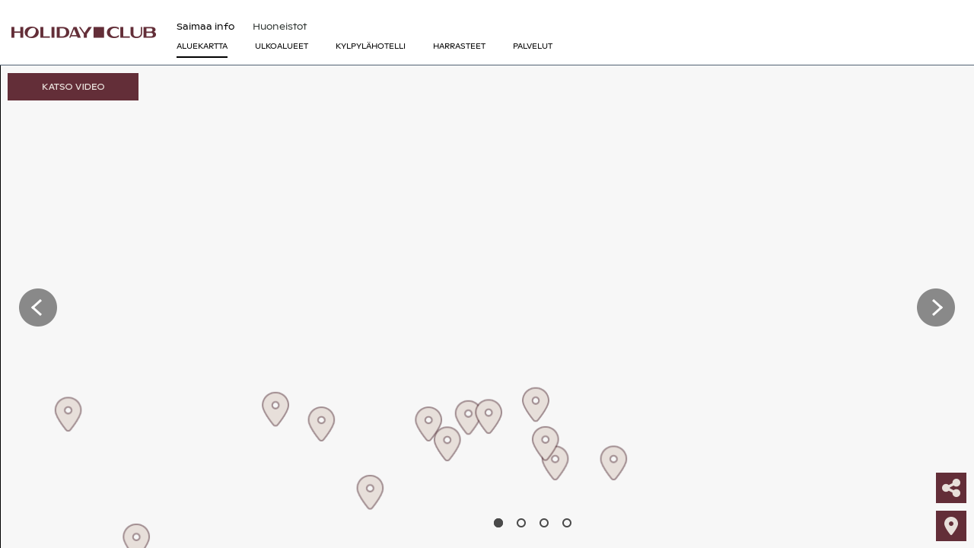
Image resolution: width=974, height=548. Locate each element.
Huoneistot (280, 27)
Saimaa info (205, 27)
